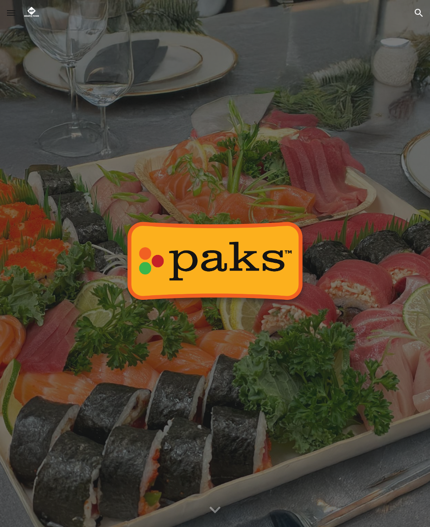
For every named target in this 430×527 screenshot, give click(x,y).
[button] (11, 12)
